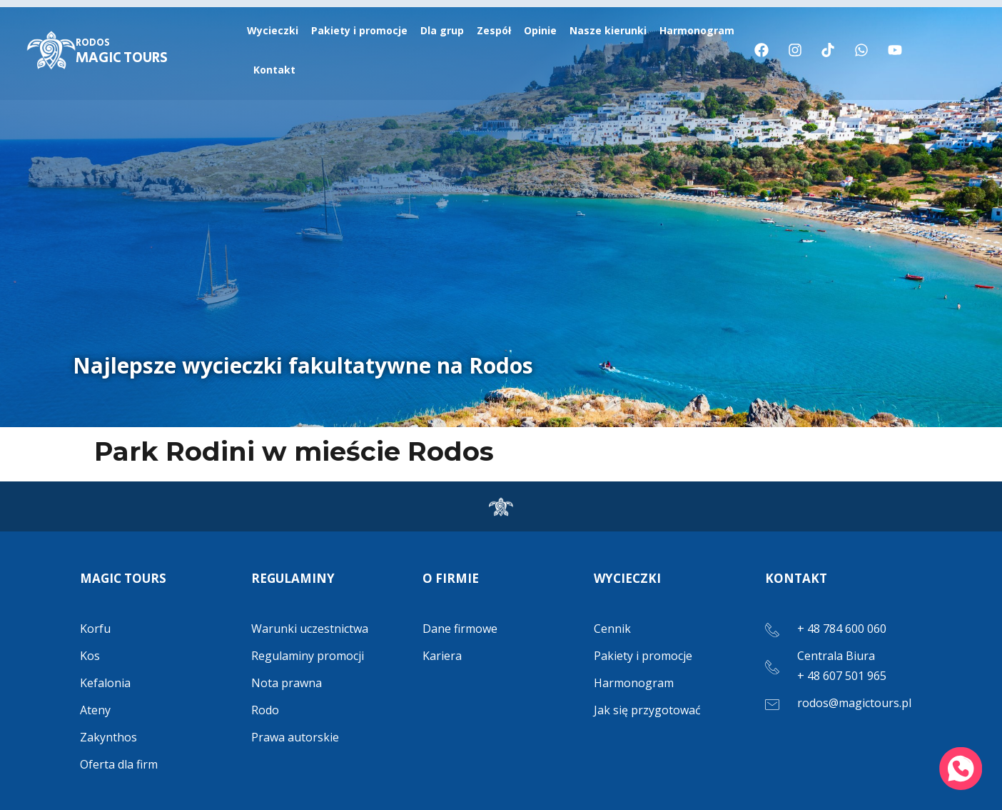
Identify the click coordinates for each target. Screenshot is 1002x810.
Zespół (494, 30)
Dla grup (442, 30)
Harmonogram (696, 30)
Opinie (540, 30)
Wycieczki (272, 30)
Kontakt (274, 69)
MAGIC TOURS (122, 52)
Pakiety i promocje (359, 30)
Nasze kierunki (608, 30)
